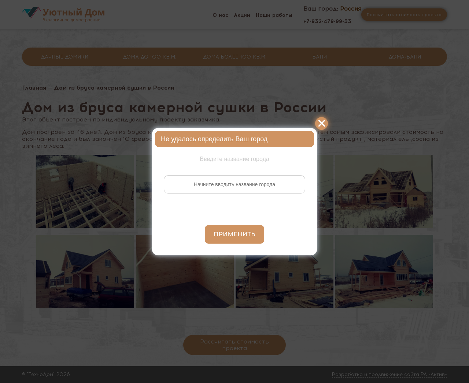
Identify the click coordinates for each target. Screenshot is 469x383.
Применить (234, 234)
